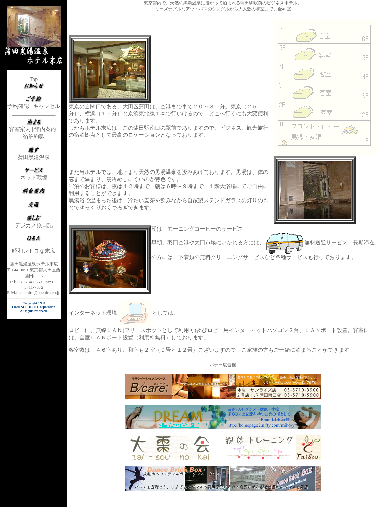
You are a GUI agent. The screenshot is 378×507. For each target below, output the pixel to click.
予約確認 (18, 106)
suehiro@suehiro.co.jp (40, 292)
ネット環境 (33, 177)
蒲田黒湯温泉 (34, 157)
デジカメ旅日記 (34, 225)
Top (34, 79)
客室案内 (20, 129)
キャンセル (46, 106)
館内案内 (45, 129)
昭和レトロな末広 (33, 251)
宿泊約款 (34, 136)
